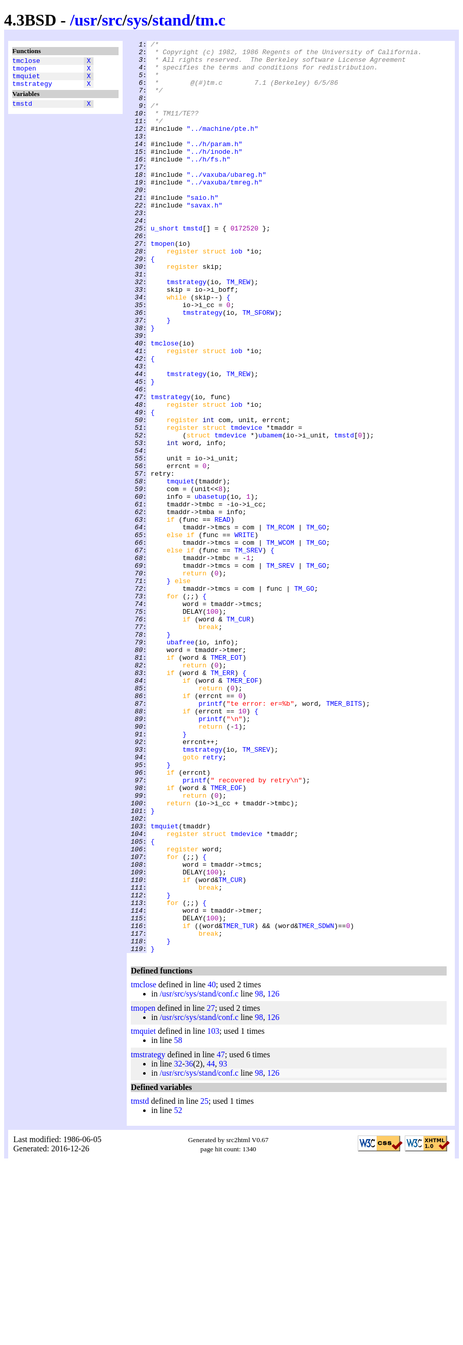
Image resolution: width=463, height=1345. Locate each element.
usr (86, 20)
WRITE (244, 634)
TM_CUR (238, 735)
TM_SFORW (258, 367)
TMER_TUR (238, 1103)
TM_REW (238, 330)
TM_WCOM (280, 643)
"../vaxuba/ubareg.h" (226, 201)
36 (189, 1246)
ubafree (181, 763)
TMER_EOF (242, 809)
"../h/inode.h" (214, 174)
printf (210, 836)
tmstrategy (32, 89)
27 (210, 1190)
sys (137, 20)
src (112, 20)
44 (210, 1246)
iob (236, 293)
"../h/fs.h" (208, 183)
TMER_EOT (226, 781)
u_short (165, 266)
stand (171, 20)
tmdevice (246, 505)
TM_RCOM (280, 625)
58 (178, 1222)
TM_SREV (249, 652)
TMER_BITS (344, 836)
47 (221, 1237)
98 (259, 1176)
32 (178, 1246)
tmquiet (26, 80)
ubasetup (210, 588)
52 (178, 1292)
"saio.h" (202, 229)
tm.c (210, 20)
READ (222, 615)
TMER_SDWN (316, 1103)
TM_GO (316, 625)
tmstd (22, 110)
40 (211, 1167)
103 (213, 1213)
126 (273, 1176)
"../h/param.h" (214, 165)
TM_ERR (223, 799)
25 (204, 1283)
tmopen (24, 71)
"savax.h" (204, 238)
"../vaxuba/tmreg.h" (224, 211)
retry (212, 901)
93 (223, 1246)
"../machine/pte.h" (222, 146)
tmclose (26, 61)
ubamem (270, 514)
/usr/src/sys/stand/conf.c (198, 1176)
